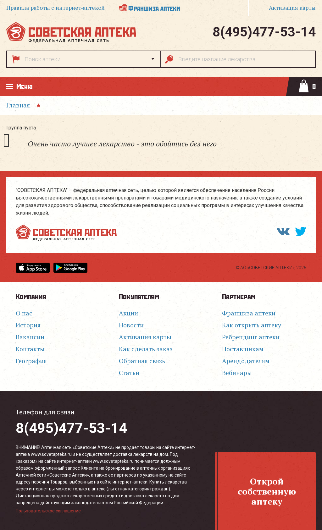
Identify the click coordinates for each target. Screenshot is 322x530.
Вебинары (237, 372)
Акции (128, 313)
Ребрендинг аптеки (251, 337)
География (31, 361)
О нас (24, 313)
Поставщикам (243, 349)
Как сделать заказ (146, 349)
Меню (24, 86)
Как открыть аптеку (251, 325)
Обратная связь (142, 361)
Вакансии (30, 337)
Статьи (129, 372)
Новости (131, 325)
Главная (18, 105)
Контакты (30, 349)
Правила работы (55, 8)
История (28, 325)
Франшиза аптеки (154, 8)
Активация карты (145, 337)
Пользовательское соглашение (48, 510)
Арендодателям (245, 361)
